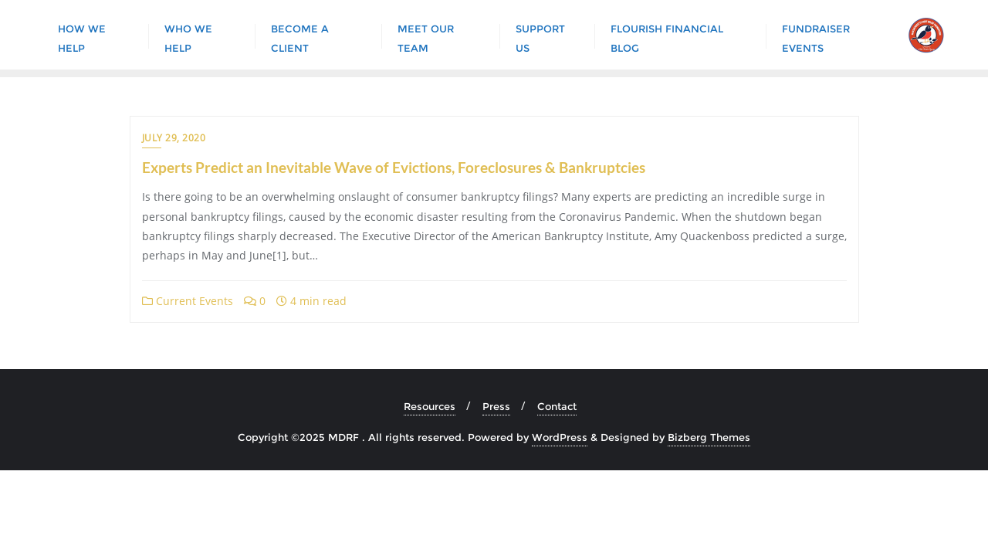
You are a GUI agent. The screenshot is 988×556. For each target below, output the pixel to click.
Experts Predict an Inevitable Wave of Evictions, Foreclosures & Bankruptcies (393, 167)
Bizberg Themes (709, 437)
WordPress (559, 437)
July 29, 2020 (174, 137)
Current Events (187, 300)
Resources (429, 406)
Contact (557, 406)
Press (496, 406)
